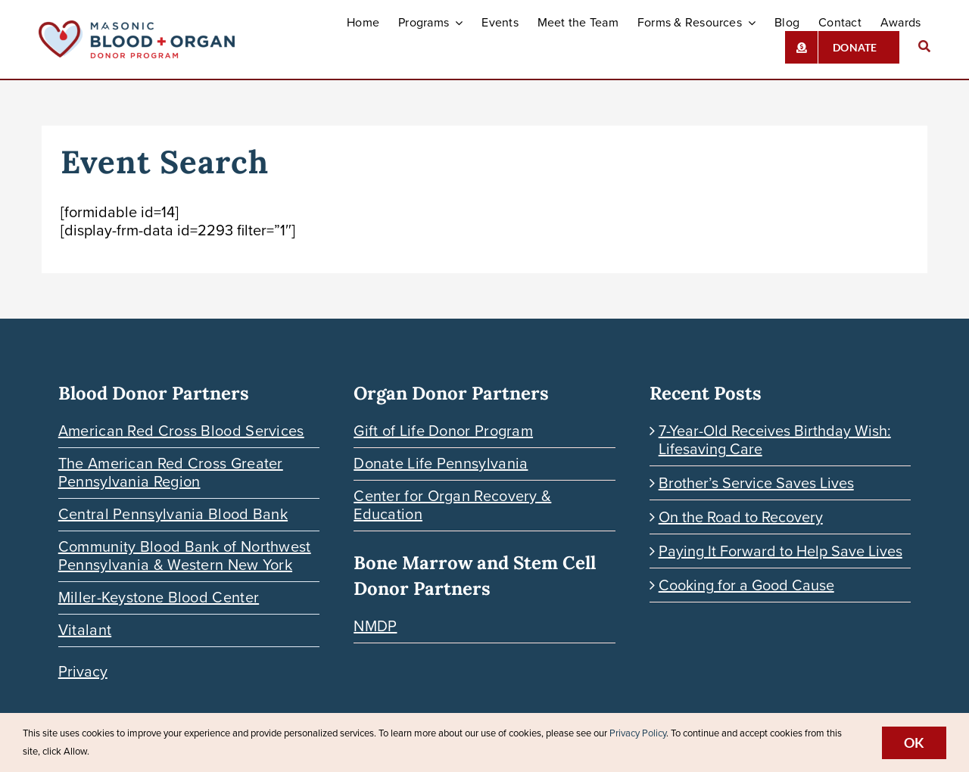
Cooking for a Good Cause (746, 585)
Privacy (82, 671)
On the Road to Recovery (741, 517)
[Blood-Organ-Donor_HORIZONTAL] (137, 28)
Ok (914, 742)
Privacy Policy (637, 733)
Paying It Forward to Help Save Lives (780, 551)
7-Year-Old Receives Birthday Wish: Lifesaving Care (775, 439)
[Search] (924, 47)
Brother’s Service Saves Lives (756, 483)
